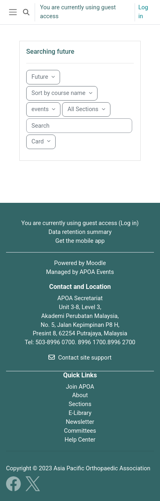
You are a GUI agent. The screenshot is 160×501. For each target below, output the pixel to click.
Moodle (96, 263)
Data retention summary (80, 232)
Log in (143, 12)
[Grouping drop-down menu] (43, 77)
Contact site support (80, 357)
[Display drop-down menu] (41, 142)
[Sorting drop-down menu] (62, 93)
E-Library (80, 413)
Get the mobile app (80, 240)
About (80, 395)
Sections (80, 404)
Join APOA (80, 386)
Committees (80, 430)
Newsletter (80, 421)
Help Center (79, 439)
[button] (26, 12)
